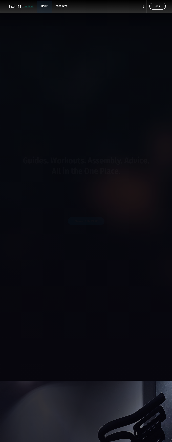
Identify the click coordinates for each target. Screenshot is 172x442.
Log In (157, 6)
